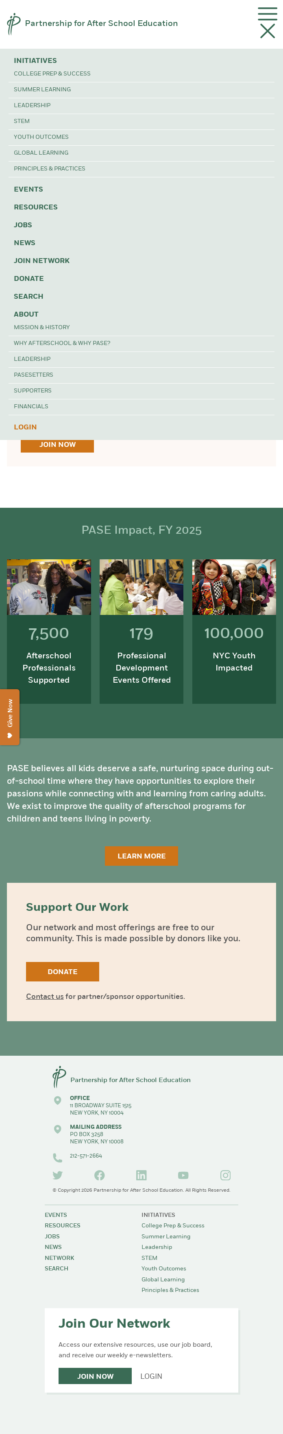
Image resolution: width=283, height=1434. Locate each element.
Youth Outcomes (41, 137)
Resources (36, 207)
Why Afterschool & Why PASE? (62, 344)
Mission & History (42, 328)
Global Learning (41, 153)
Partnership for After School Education (101, 24)
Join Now (57, 445)
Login (25, 427)
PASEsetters (33, 375)
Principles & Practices (49, 169)
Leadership (32, 106)
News (24, 243)
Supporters (33, 391)
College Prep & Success (52, 74)
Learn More (142, 856)
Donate (29, 279)
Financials (31, 407)
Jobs (23, 225)
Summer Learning (42, 90)
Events (28, 189)
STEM (22, 122)
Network (59, 1258)
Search (29, 296)
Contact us (45, 997)
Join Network (42, 261)
